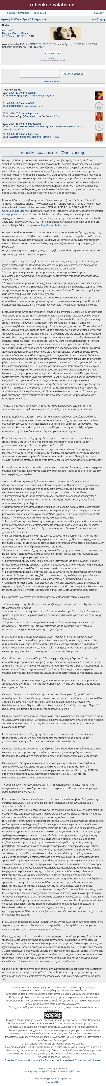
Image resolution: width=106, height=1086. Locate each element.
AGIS (31, 103)
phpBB (46, 1071)
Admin (32, 92)
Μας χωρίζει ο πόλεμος (15, 33)
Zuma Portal (61, 1069)
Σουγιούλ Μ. (8, 36)
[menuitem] (50, 1082)
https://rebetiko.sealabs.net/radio (53, 60)
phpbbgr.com (65, 1078)
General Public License (15, 210)
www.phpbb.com (11, 214)
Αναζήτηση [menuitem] (98, 19)
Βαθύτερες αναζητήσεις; (52, 81)
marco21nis (34, 123)
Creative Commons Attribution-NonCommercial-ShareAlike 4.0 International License (53, 1060)
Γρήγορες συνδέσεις (17, 12)
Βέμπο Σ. (22, 36)
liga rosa (33, 113)
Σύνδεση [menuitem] (99, 12)
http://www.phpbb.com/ (54, 225)
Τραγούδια (40, 12)
